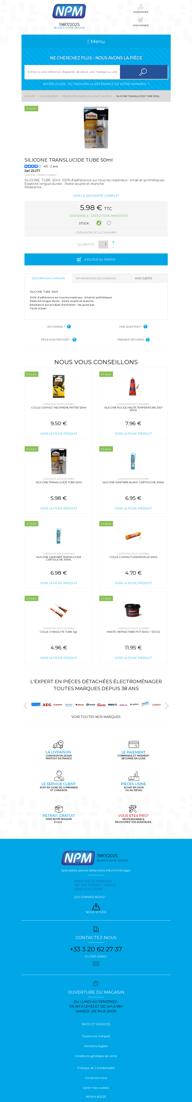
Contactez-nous (96, 1078)
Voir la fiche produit (58, 434)
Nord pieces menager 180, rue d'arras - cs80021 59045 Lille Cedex (95, 885)
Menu (96, 41)
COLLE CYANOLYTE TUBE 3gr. (59, 631)
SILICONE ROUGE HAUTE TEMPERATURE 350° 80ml (133, 409)
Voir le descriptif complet (96, 196)
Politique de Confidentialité (96, 1068)
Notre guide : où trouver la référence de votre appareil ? (96, 84)
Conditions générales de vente (96, 1056)
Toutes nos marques (96, 1036)
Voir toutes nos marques (96, 717)
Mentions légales (96, 1046)
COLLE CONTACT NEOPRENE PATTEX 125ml (58, 407)
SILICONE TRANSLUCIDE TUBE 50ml (59, 482)
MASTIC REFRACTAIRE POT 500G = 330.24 (133, 631)
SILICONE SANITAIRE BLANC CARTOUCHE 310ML (133, 482)
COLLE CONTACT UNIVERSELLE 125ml (133, 557)
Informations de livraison (96, 278)
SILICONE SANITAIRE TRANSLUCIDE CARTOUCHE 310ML (58, 558)
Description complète (48, 278)
